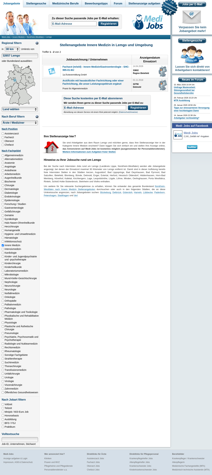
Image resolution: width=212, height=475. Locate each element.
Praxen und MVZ (52, 462)
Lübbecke (148, 192)
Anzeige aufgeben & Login (15, 458)
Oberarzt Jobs (93, 466)
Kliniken (47, 458)
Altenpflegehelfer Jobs (140, 462)
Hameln (138, 192)
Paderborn (159, 192)
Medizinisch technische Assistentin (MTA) (191, 470)
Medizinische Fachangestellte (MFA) (188, 466)
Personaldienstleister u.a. (55, 470)
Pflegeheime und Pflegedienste (58, 466)
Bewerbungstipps (96, 3)
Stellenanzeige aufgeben (144, 3)
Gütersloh (127, 192)
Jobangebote (11, 3)
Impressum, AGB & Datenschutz (18, 462)
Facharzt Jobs (93, 462)
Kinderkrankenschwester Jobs (143, 470)
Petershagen (50, 195)
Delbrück (116, 192)
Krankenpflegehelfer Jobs (141, 458)
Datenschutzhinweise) (128, 112)
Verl (76, 195)
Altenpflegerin (178, 462)
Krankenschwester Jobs (140, 466)
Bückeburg (105, 192)
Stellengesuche (36, 3)
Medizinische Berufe (65, 3)
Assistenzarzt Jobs (95, 458)
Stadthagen (63, 195)
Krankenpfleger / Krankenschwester (188, 458)
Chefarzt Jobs (93, 470)
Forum (118, 3)
